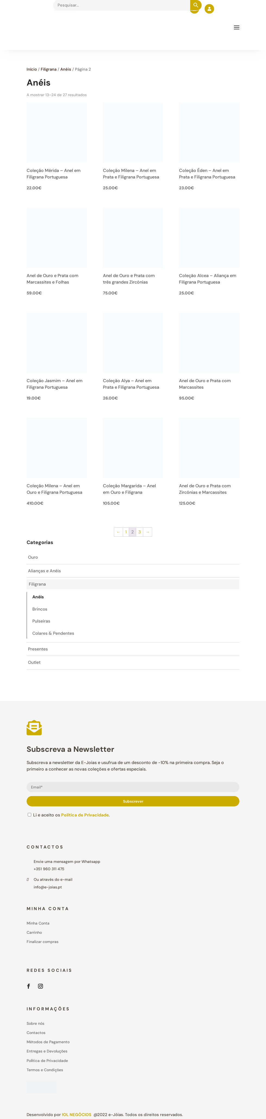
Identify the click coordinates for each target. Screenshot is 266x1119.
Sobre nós (35, 1024)
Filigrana (49, 69)
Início (32, 69)
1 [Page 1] (126, 532)
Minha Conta (38, 924)
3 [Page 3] (139, 532)
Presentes (38, 650)
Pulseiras (41, 622)
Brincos (40, 610)
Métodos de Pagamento (48, 1043)
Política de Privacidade (85, 816)
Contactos (36, 1033)
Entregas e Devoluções (47, 1052)
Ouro (33, 557)
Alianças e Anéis (44, 571)
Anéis (65, 69)
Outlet (34, 664)
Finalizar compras (42, 942)
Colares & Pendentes (53, 634)
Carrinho (34, 933)
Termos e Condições (45, 1070)
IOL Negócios (76, 1115)
